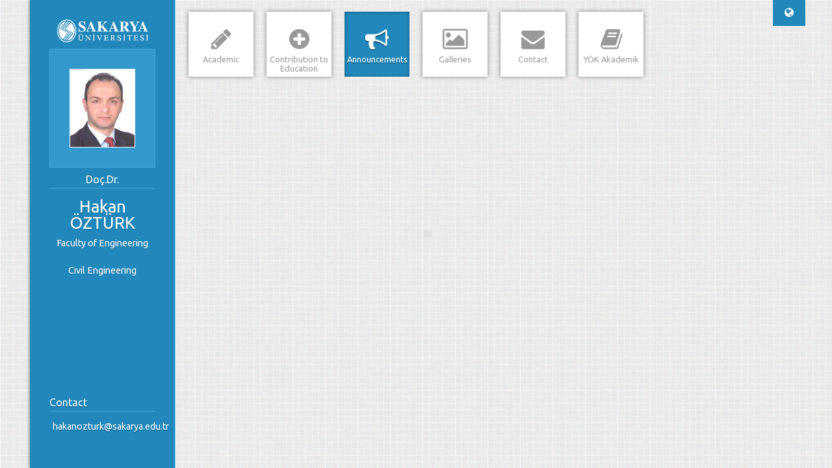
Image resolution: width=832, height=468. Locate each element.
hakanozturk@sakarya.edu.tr (106, 426)
